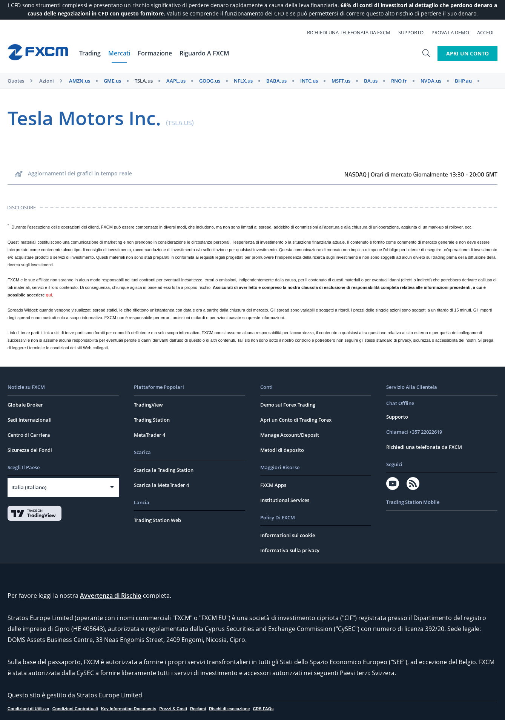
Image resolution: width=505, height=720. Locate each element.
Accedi (489, 32)
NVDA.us (431, 80)
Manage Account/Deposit (289, 434)
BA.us (371, 80)
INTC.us (309, 80)
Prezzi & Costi (173, 708)
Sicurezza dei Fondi (30, 450)
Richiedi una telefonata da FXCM (352, 32)
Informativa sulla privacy (289, 550)
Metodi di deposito (282, 450)
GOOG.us (209, 80)
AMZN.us (79, 80)
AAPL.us (176, 80)
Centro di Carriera (29, 434)
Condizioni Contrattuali (75, 708)
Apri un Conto (467, 53)
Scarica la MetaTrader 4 (161, 485)
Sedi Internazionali (30, 419)
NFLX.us (243, 80)
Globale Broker (25, 404)
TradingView (148, 404)
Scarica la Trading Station (163, 470)
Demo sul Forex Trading (287, 404)
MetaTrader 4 (149, 434)
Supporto (414, 32)
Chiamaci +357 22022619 (414, 431)
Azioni (46, 80)
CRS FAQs (263, 708)
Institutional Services (284, 500)
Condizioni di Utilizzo (28, 708)
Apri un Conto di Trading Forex (296, 419)
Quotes (16, 80)
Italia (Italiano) (28, 487)
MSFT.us (341, 80)
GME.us (112, 80)
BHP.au (463, 80)
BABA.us (276, 80)
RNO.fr (399, 80)
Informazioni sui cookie (287, 535)
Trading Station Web (157, 520)
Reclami (198, 708)
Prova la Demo (454, 32)
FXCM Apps (273, 485)
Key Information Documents (129, 708)
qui (49, 295)
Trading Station (152, 419)
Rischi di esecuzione (229, 708)
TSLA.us (144, 80)
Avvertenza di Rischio (110, 595)
